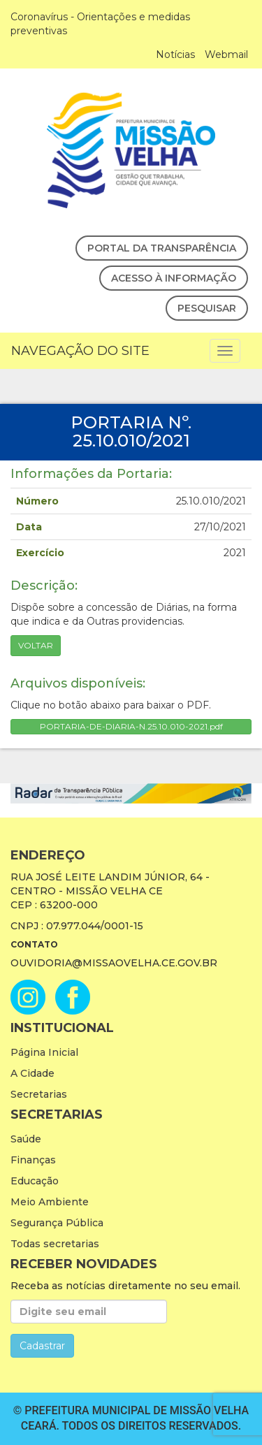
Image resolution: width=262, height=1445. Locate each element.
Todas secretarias (54, 1243)
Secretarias (38, 1094)
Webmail (226, 54)
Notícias (175, 54)
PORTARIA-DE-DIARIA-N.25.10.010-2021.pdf (131, 726)
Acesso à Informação (173, 278)
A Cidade (32, 1073)
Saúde (25, 1139)
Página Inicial (44, 1052)
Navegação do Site (80, 350)
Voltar (35, 645)
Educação (34, 1181)
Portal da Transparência (161, 248)
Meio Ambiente (49, 1202)
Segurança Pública (56, 1223)
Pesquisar (206, 308)
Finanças (33, 1160)
